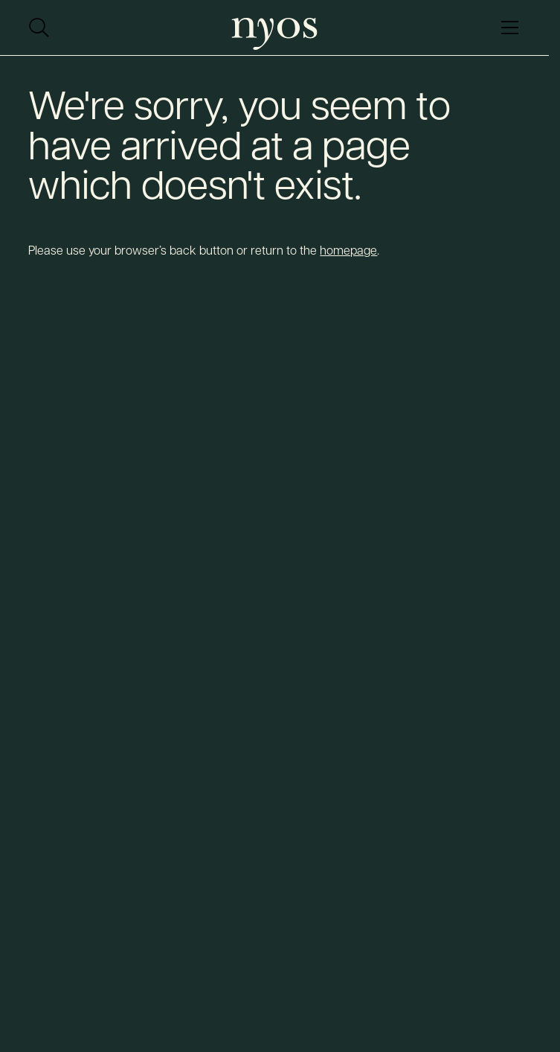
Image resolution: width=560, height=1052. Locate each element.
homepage (348, 250)
